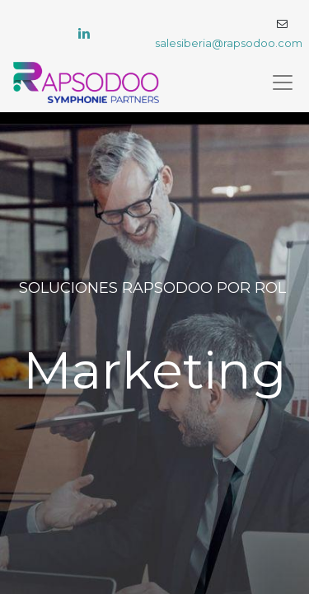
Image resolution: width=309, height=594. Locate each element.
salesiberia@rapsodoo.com (228, 43)
